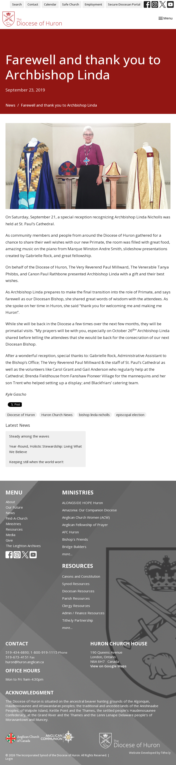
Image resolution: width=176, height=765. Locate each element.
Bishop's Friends (75, 539)
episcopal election (130, 414)
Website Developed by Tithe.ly (149, 752)
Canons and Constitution (81, 576)
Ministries (13, 523)
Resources (14, 529)
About (10, 501)
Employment (93, 4)
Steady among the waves (29, 436)
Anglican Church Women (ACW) (86, 517)
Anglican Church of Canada (23, 737)
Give (9, 540)
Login (9, 759)
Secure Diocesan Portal (124, 4)
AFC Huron (70, 532)
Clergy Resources (76, 605)
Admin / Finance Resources (83, 613)
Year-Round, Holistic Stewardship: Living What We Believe (45, 449)
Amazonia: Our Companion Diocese (89, 510)
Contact (33, 4)
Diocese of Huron (21, 414)
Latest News (18, 425)
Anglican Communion (58, 736)
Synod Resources (76, 583)
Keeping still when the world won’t (36, 461)
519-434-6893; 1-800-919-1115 (32, 652)
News (10, 105)
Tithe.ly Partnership (77, 620)
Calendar (50, 4)
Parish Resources (76, 598)
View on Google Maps (108, 666)
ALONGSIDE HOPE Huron (82, 502)
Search (17, 4)
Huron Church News (57, 414)
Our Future (14, 507)
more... (67, 554)
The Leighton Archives (23, 545)
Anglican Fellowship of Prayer (85, 524)
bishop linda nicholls (94, 414)
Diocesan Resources (78, 591)
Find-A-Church (17, 518)
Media (10, 534)
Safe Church (70, 4)
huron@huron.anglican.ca (25, 662)
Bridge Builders (74, 546)
